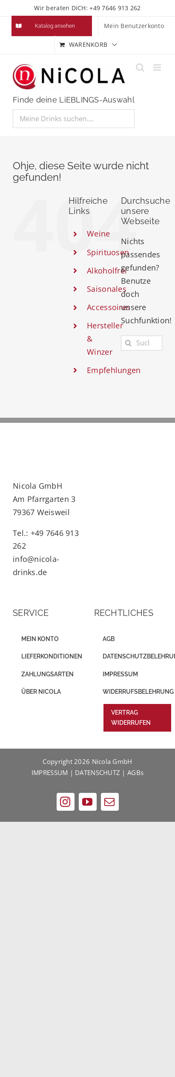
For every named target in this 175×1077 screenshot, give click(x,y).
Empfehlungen (114, 370)
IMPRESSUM (50, 772)
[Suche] (128, 343)
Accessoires (108, 307)
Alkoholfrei (107, 270)
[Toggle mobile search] (140, 67)
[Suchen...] (141, 343)
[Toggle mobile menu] (157, 67)
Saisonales (106, 289)
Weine (98, 233)
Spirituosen (108, 252)
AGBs (135, 772)
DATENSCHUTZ (97, 772)
